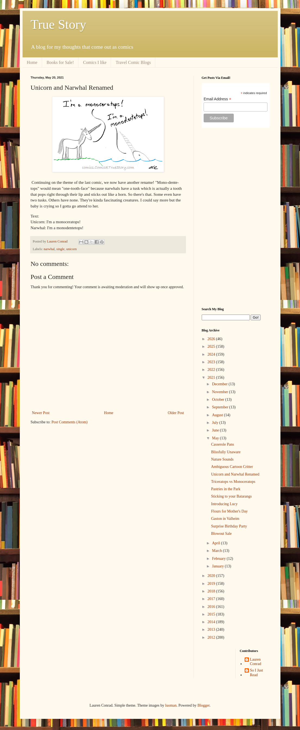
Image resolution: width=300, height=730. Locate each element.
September (220, 407)
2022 (211, 370)
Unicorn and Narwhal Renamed (235, 474)
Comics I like (94, 62)
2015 (211, 614)
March (217, 551)
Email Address (217, 99)
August (218, 415)
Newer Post (41, 413)
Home (32, 62)
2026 (211, 339)
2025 (211, 346)
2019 (211, 584)
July (215, 423)
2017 (211, 599)
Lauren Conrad (255, 661)
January (218, 566)
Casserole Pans (222, 444)
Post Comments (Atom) (70, 422)
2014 (211, 622)
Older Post (176, 413)
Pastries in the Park (225, 489)
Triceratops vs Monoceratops (233, 482)
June (216, 430)
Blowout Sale (221, 534)
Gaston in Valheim (225, 519)
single (60, 249)
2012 (211, 637)
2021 (211, 377)
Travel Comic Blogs (133, 62)
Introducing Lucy (224, 504)
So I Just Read (256, 672)
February (219, 559)
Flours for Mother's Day (229, 511)
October (218, 399)
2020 (211, 576)
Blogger (203, 705)
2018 (211, 591)
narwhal (49, 249)
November (220, 392)
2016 (211, 607)
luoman (170, 705)
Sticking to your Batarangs (231, 496)
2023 (211, 362)
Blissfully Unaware (225, 452)
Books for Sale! (60, 62)
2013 (211, 630)
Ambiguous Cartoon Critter (232, 467)
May (216, 438)
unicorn (71, 249)
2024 (211, 354)
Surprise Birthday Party (229, 526)
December (220, 384)
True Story (58, 24)
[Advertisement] (236, 217)
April (216, 543)
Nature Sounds (222, 459)
